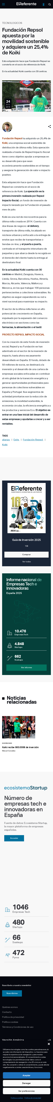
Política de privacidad (32, 1098)
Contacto (7, 1012)
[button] (48, 1044)
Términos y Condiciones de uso (17, 1027)
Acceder (14, 838)
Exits (17, 439)
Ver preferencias (26, 1091)
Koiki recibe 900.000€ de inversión (20, 747)
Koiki (4, 143)
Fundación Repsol (12, 138)
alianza (6, 439)
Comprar (26, 554)
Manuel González (8, 751)
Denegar (26, 1083)
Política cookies (17, 1098)
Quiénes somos (10, 1007)
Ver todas (26, 561)
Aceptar (26, 1075)
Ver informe (26, 667)
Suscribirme (12, 993)
